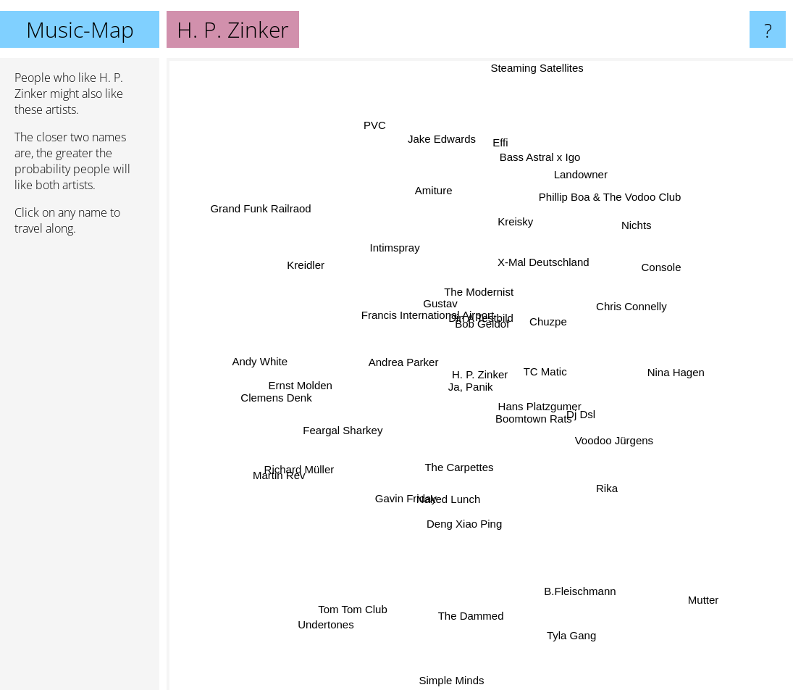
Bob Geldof (479, 311)
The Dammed (467, 637)
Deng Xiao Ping (465, 506)
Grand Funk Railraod (265, 219)
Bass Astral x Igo (545, 169)
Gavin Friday (406, 497)
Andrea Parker (402, 358)
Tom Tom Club (361, 610)
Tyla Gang (562, 612)
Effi (509, 147)
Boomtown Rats (551, 428)
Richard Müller (290, 464)
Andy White (257, 369)
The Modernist (476, 288)
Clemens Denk (292, 388)
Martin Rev (278, 477)
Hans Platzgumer (545, 401)
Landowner (575, 186)
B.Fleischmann (577, 576)
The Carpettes (459, 471)
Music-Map (80, 29)
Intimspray (370, 254)
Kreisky (518, 221)
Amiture (442, 203)
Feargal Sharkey (340, 424)
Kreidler (313, 268)
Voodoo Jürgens (624, 444)
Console (643, 274)
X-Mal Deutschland (539, 265)
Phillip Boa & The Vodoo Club (616, 201)
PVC (379, 141)
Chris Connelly (627, 307)
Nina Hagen (672, 384)
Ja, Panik (472, 375)
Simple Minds (449, 680)
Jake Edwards (442, 134)
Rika (608, 489)
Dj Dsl (586, 408)
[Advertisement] (79, 469)
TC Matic (552, 376)
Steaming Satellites (529, 73)
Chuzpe (584, 299)
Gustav (431, 302)
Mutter (715, 621)
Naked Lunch (445, 491)
